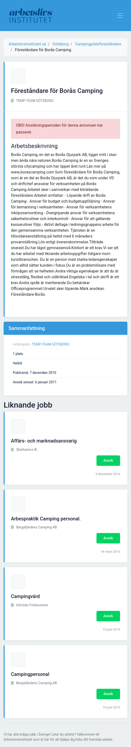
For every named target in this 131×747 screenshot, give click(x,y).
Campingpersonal (30, 674)
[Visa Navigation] (120, 15)
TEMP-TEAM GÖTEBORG (50, 344)
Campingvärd (25, 596)
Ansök (108, 460)
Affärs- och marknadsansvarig (44, 441)
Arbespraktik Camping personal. (46, 519)
